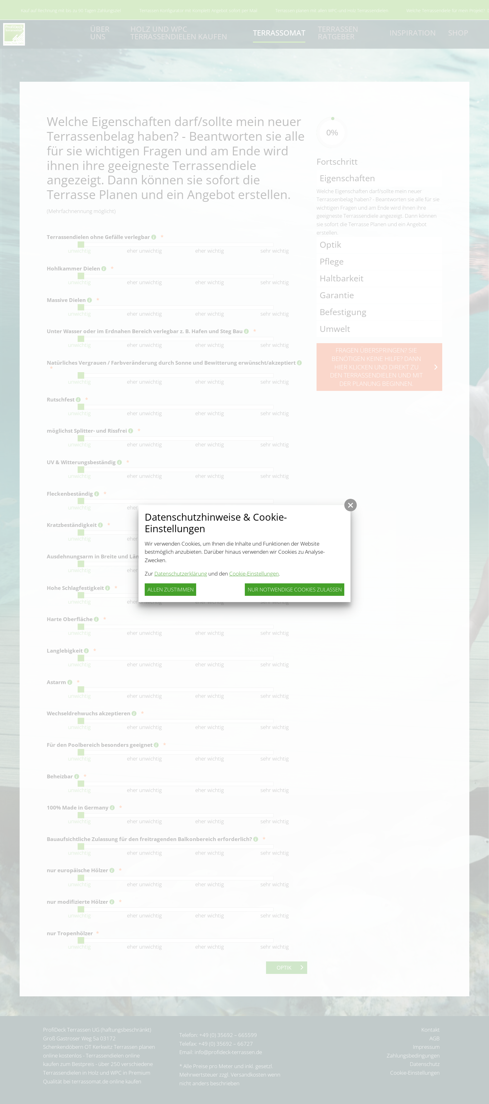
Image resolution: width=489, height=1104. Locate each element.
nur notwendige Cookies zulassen (295, 589)
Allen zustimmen (171, 589)
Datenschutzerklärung (180, 573)
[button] (350, 505)
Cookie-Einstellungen (254, 573)
